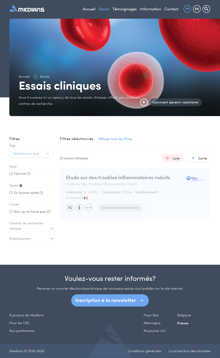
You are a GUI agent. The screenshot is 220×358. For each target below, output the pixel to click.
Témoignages (124, 9)
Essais (104, 9)
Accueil (89, 9)
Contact (171, 9)
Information (150, 9)
